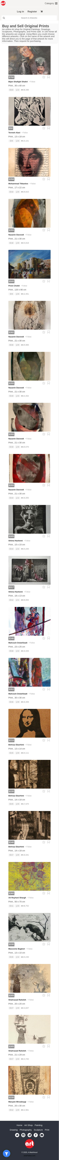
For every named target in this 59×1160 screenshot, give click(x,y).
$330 (11, 791)
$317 (11, 587)
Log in (20, 11)
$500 (11, 281)
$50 (11, 128)
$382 (11, 332)
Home (19, 1134)
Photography (26, 1139)
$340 (11, 638)
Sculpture (38, 1139)
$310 (11, 740)
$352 (11, 689)
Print (47, 1139)
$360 (11, 893)
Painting (38, 1134)
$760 (11, 77)
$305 (11, 536)
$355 (11, 230)
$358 (11, 179)
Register (32, 11)
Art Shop (28, 1134)
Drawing (14, 1139)
